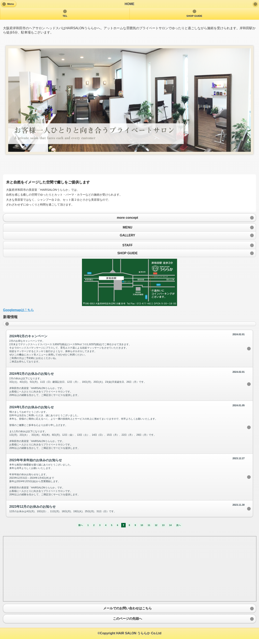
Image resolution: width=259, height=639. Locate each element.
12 (156, 525)
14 (170, 525)
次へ (178, 525)
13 (163, 525)
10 (142, 525)
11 (149, 525)
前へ (80, 525)
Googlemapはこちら (18, 310)
